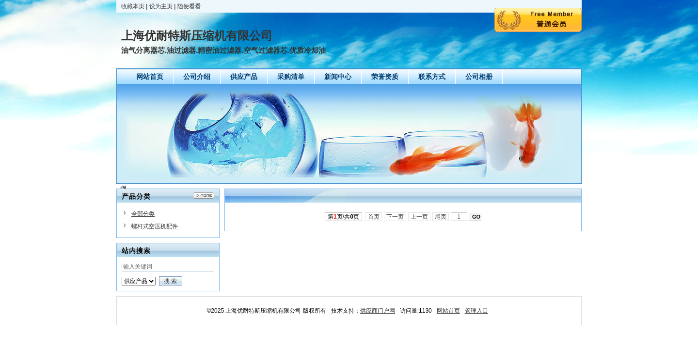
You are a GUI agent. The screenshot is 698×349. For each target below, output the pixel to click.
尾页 (440, 216)
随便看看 (189, 6)
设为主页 (161, 6)
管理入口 (476, 310)
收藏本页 (132, 6)
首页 (373, 216)
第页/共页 (343, 216)
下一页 (395, 216)
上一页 (419, 216)
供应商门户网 (377, 310)
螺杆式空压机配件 (154, 226)
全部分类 (143, 213)
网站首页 (448, 310)
